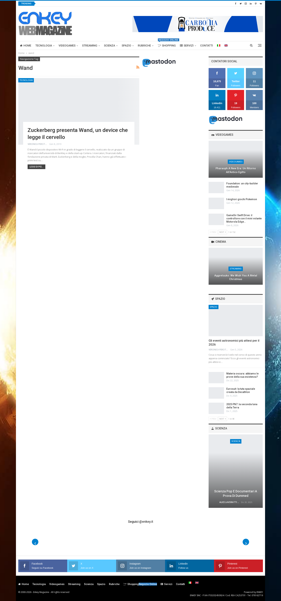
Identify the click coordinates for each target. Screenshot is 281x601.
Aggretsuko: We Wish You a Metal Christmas (235, 277)
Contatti (206, 45)
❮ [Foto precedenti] (35, 543)
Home (25, 45)
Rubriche (144, 45)
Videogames (67, 45)
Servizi (187, 45)
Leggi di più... (36, 167)
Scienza (109, 45)
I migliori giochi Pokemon (241, 199)
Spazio (126, 45)
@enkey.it (146, 521)
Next (222, 232)
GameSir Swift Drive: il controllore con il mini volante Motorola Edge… (244, 218)
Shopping (167, 44)
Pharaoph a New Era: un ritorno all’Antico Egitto (236, 170)
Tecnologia (43, 45)
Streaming (89, 45)
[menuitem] (218, 45)
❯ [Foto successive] (246, 543)
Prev (213, 232)
